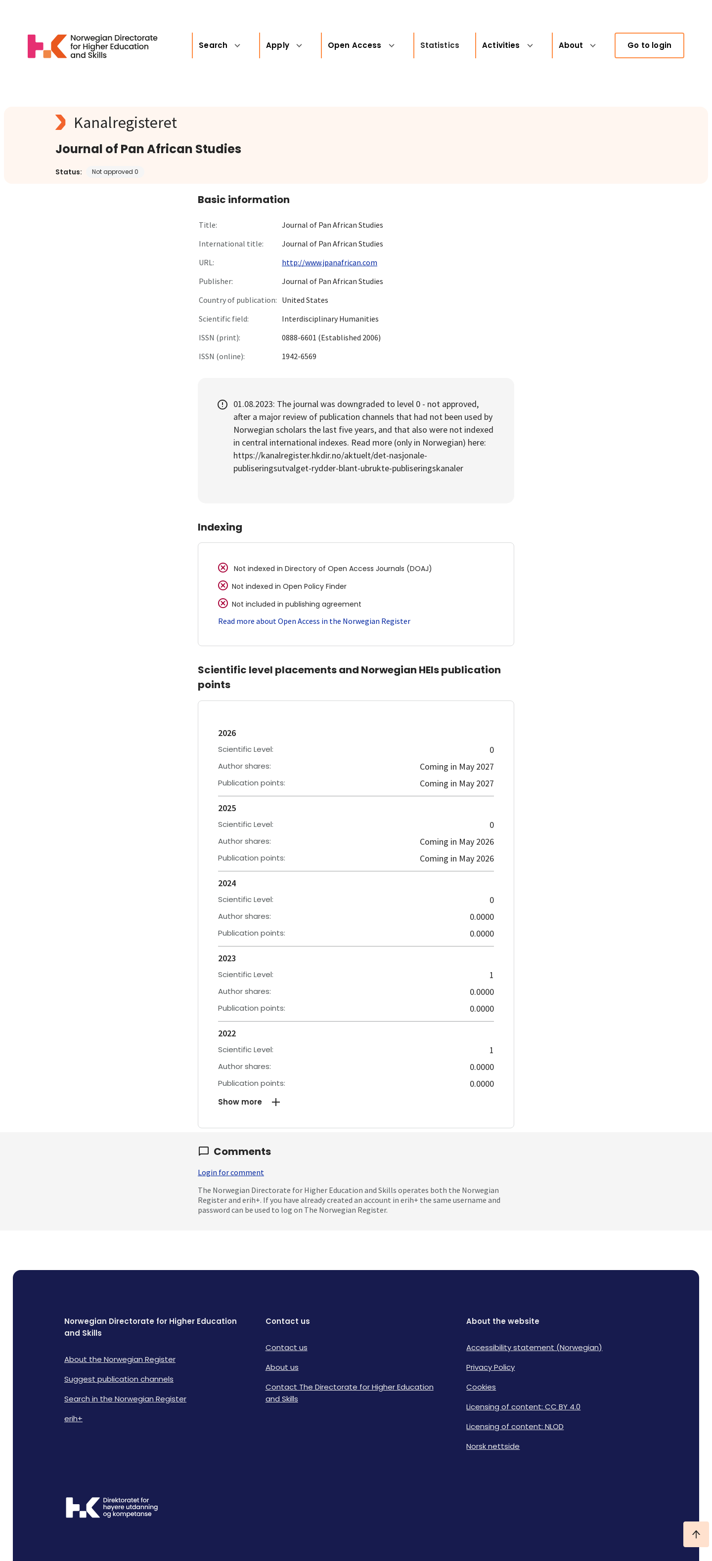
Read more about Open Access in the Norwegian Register (314, 621)
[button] (356, 1102)
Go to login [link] (649, 45)
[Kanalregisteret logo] (253, 122)
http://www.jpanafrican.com (329, 262)
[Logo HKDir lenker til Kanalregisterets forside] (87, 45)
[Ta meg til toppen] (696, 1534)
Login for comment (231, 1172)
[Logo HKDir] (111, 1508)
